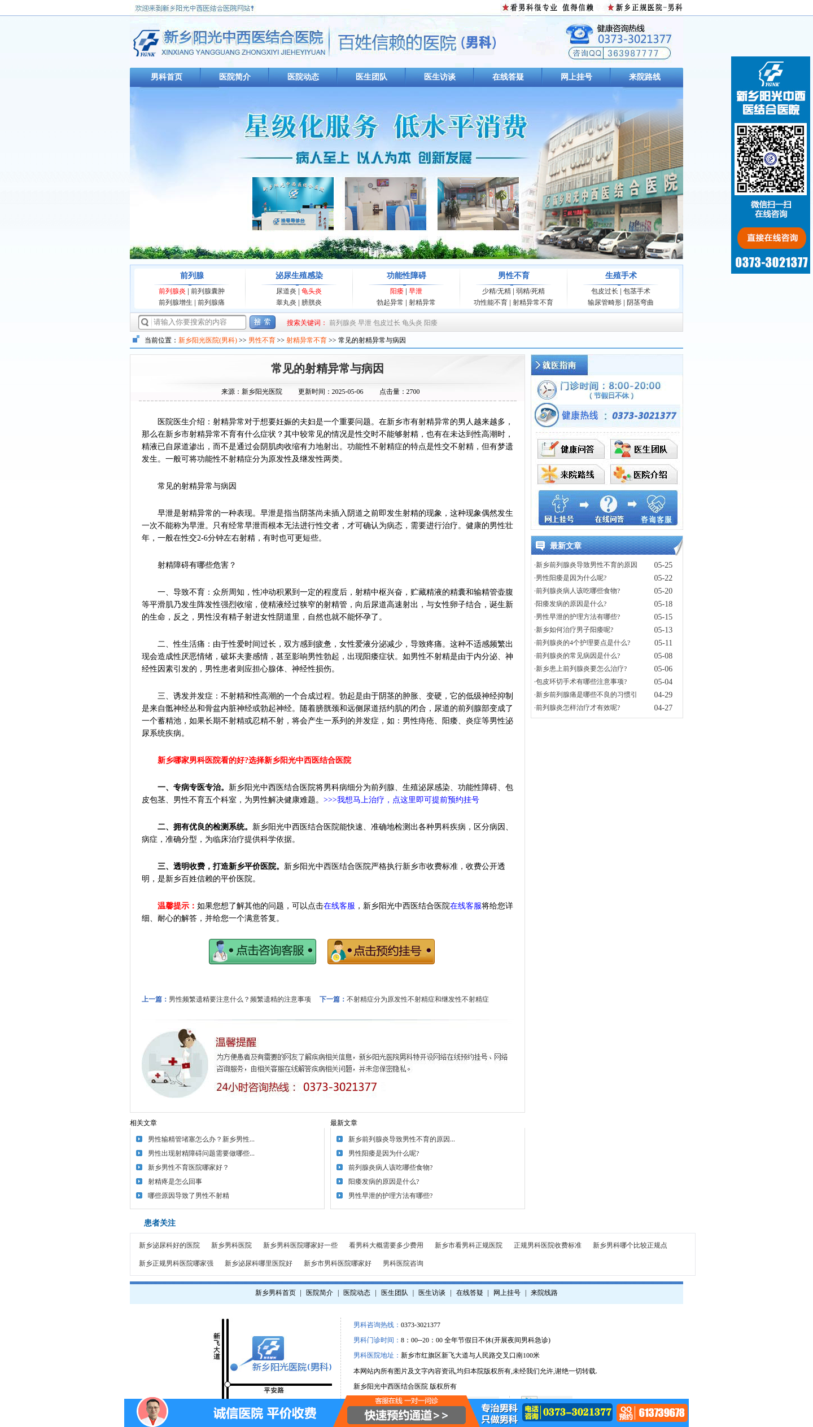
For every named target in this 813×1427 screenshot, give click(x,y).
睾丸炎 (286, 302)
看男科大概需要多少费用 (386, 1245)
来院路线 (645, 77)
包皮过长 (604, 291)
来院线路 (544, 1293)
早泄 (415, 291)
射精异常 (422, 302)
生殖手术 (621, 275)
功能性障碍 (406, 275)
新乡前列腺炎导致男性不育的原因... (401, 1139)
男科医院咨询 (403, 1263)
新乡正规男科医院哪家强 (176, 1263)
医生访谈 (440, 77)
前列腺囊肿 (208, 291)
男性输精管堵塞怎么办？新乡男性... (201, 1139)
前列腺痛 (211, 302)
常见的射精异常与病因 (327, 368)
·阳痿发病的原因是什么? (570, 604)
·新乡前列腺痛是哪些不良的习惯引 (585, 695)
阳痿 (397, 291)
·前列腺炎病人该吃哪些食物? (577, 591)
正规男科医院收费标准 (548, 1245)
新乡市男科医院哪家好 (337, 1263)
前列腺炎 (172, 291)
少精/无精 (496, 291)
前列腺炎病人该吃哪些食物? (390, 1167)
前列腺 (192, 275)
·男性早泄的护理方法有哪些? (577, 617)
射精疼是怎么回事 (175, 1181)
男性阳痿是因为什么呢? (383, 1153)
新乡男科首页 (275, 1293)
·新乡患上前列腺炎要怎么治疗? (580, 669)
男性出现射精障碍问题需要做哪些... (201, 1153)
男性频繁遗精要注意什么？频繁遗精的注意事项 (240, 999)
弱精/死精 (530, 291)
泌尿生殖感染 (299, 275)
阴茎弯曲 (640, 302)
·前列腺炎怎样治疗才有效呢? (577, 708)
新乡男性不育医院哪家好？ (188, 1167)
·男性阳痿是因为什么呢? (570, 578)
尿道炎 (286, 291)
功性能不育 (491, 302)
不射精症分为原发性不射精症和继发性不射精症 (418, 999)
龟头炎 (311, 291)
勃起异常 (390, 302)
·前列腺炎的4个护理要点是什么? (582, 643)
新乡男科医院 (231, 1245)
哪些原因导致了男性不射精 (188, 1196)
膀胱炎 (311, 302)
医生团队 (371, 77)
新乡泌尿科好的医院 (169, 1245)
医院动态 (303, 77)
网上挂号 (576, 77)
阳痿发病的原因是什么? (383, 1181)
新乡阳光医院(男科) (207, 340)
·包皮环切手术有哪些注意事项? (580, 682)
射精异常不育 (533, 302)
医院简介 (235, 77)
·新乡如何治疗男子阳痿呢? (573, 630)
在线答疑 (508, 77)
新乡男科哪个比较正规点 (630, 1245)
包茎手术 (636, 291)
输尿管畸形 (605, 302)
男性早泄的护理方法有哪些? (390, 1196)
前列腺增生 (176, 302)
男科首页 (166, 77)
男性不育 (514, 275)
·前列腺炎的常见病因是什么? (577, 656)
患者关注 (160, 1223)
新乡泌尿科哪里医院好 (258, 1263)
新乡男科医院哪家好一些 (300, 1245)
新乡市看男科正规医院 (468, 1245)
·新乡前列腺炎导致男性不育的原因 (585, 565)
